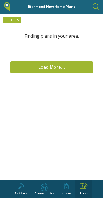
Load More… (51, 67)
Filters (12, 20)
